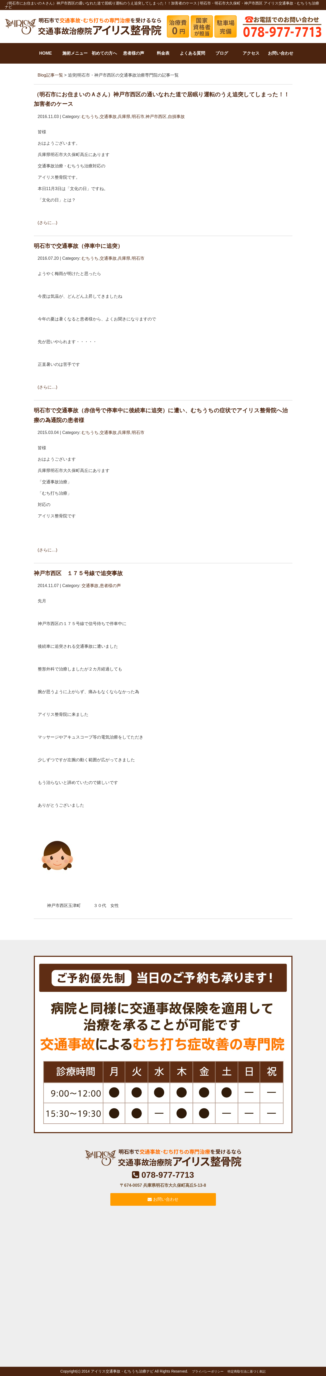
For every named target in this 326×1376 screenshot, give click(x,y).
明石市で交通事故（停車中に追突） (78, 246)
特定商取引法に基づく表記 (247, 1371)
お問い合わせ (280, 53)
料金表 (163, 53)
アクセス (251, 53)
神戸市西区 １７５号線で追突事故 (78, 573)
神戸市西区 (156, 116)
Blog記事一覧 (50, 75)
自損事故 (176, 116)
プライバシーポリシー (208, 1371)
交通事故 (108, 116)
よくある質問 (192, 53)
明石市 (138, 116)
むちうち (90, 116)
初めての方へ (104, 53)
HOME (45, 53)
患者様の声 (133, 53)
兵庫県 (124, 116)
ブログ (221, 53)
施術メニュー (75, 53)
